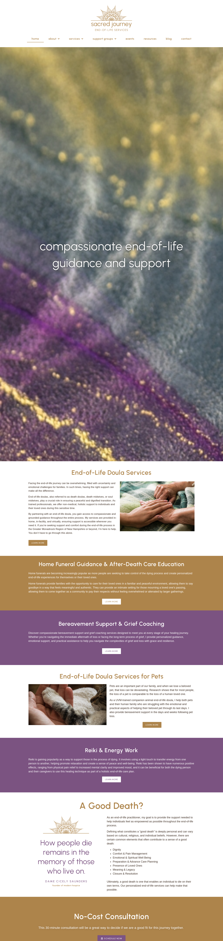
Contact (186, 36)
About (54, 36)
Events (130, 36)
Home (35, 36)
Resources (150, 36)
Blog (169, 36)
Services (76, 36)
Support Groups (104, 36)
